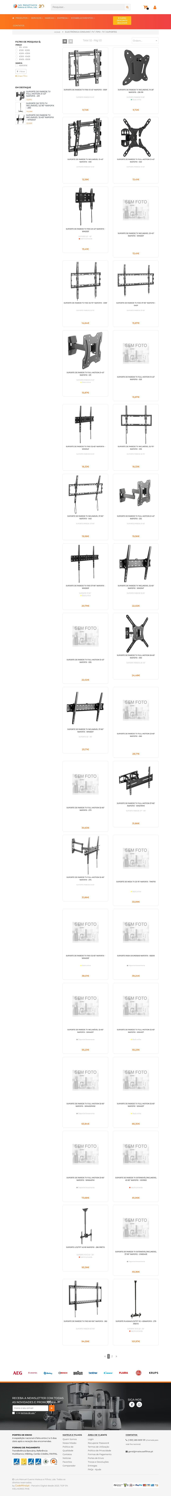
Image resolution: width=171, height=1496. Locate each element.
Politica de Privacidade (99, 1450)
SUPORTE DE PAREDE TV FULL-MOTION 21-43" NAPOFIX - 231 (38, 93)
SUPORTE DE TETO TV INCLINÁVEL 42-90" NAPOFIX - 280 (40, 105)
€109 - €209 (24, 50)
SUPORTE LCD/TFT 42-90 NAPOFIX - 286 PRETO (85, 1247)
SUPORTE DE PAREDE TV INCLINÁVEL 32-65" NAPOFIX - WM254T (40, 117)
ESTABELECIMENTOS (83, 18)
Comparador (69, 1465)
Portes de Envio (96, 1458)
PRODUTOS (22, 18)
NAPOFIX (23, 65)
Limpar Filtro (21, 76)
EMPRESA (63, 18)
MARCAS (50, 18)
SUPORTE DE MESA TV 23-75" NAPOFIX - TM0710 (136, 882)
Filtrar (21, 71)
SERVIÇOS (37, 18)
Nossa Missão (69, 1443)
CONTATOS (18, 25)
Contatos (67, 1454)
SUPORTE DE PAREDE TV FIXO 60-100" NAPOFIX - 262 (85, 1321)
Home (57, 32)
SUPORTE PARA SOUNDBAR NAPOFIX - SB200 (136, 956)
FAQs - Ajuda (94, 1469)
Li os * (26, 1413)
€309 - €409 (24, 56)
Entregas (92, 1465)
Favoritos (67, 1462)
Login (91, 1439)
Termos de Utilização (98, 1446)
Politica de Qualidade (68, 1448)
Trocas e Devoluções (98, 1462)
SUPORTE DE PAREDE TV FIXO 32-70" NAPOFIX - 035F (85, 303)
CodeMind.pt (22, 1485)
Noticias (67, 1458)
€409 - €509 (24, 59)
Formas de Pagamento (99, 1454)
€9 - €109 (23, 47)
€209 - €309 (24, 53)
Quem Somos (70, 1439)
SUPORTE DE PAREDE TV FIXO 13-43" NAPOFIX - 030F (85, 90)
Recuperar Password (98, 1443)
